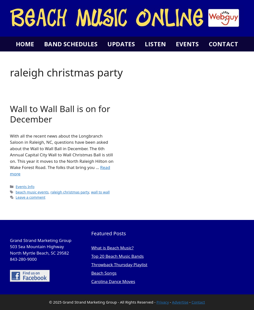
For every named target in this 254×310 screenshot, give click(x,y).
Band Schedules (70, 44)
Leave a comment (30, 197)
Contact (223, 44)
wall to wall (100, 192)
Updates (121, 44)
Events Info (25, 186)
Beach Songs (104, 273)
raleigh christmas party (70, 192)
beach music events (32, 192)
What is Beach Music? (112, 248)
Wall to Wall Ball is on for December (60, 114)
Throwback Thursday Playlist (119, 264)
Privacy (163, 302)
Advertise (180, 302)
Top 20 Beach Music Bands (117, 256)
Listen (155, 44)
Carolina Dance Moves (113, 281)
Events (187, 44)
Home (25, 44)
